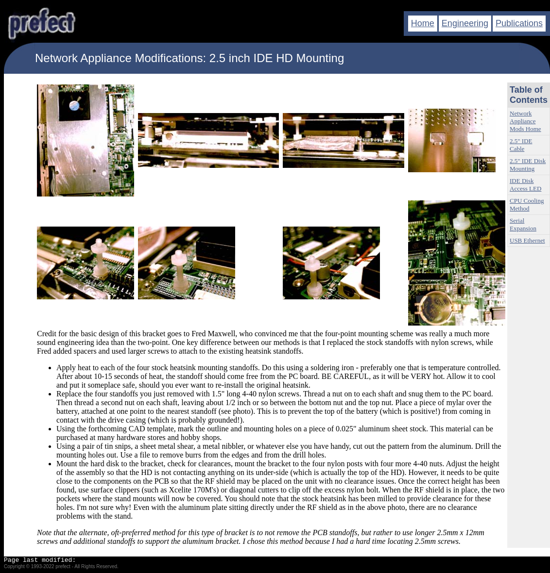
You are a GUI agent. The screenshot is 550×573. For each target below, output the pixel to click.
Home (422, 23)
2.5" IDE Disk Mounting (528, 164)
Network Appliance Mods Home (525, 121)
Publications (519, 23)
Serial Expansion (523, 224)
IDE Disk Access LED (525, 184)
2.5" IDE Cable (521, 144)
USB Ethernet (527, 240)
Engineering (465, 23)
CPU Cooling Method (527, 204)
